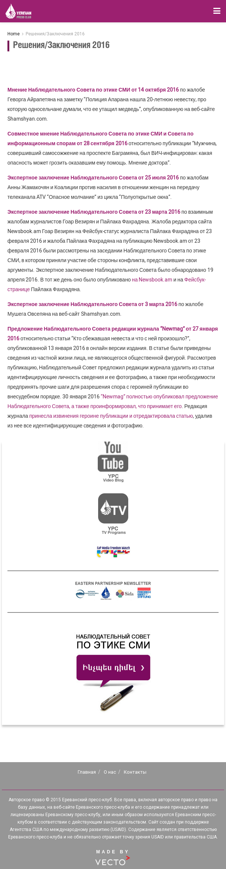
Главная (87, 772)
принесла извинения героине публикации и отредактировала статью (111, 416)
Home (13, 33)
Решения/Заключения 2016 (55, 33)
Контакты (135, 772)
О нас (110, 772)
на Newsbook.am (152, 280)
